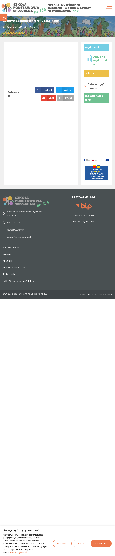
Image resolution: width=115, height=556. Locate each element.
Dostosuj (62, 543)
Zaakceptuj (101, 543)
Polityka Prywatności (19, 552)
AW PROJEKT (105, 294)
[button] (3, 17)
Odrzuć (81, 543)
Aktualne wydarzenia (100, 60)
